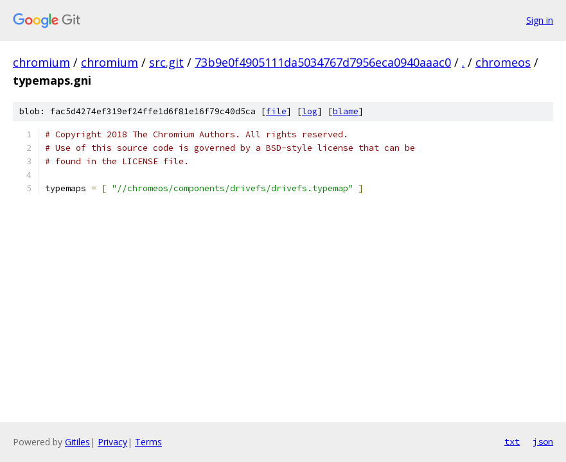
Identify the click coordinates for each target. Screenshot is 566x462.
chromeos (503, 62)
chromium (41, 62)
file (276, 111)
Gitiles (77, 442)
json (543, 441)
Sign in (539, 20)
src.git (166, 62)
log (309, 111)
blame (345, 111)
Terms (148, 442)
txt (512, 441)
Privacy (112, 442)
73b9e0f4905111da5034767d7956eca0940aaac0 (323, 62)
